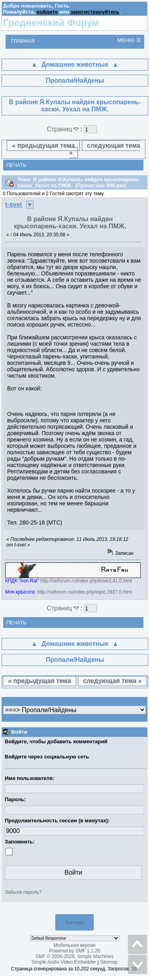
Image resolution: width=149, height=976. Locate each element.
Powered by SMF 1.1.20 (74, 951)
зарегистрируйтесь (94, 12)
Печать (16, 165)
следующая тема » (104, 149)
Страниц (64, 129)
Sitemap (109, 962)
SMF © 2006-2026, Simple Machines (74, 956)
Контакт (74, 922)
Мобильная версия (75, 945)
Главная (23, 41)
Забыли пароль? (23, 892)
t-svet (13, 204)
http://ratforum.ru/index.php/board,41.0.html (86, 581)
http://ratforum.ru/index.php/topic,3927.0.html (84, 592)
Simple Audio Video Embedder (63, 962)
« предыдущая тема (43, 145)
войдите (47, 12)
